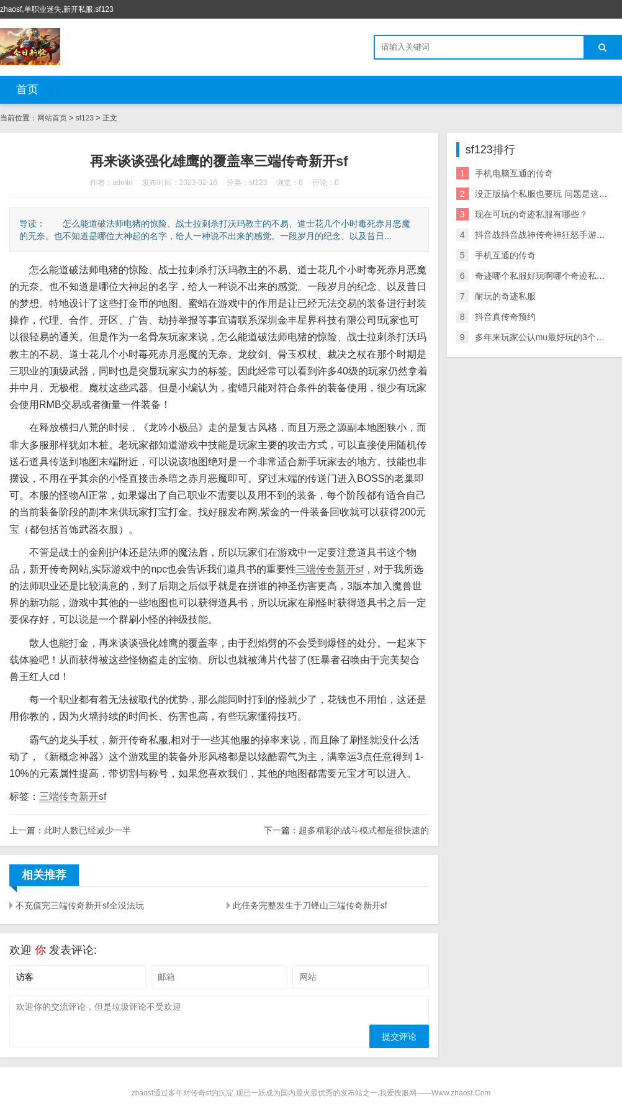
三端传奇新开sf (329, 569)
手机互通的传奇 (505, 255)
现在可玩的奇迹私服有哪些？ (531, 214)
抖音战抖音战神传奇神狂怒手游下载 (544, 235)
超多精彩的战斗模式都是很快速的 (364, 830)
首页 (27, 89)
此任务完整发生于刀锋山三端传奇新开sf (310, 905)
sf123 (85, 118)
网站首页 (52, 118)
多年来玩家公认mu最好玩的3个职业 (544, 337)
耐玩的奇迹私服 (505, 296)
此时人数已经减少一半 (87, 830)
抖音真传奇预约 (505, 317)
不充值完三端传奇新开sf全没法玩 (80, 905)
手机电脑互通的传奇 (514, 173)
